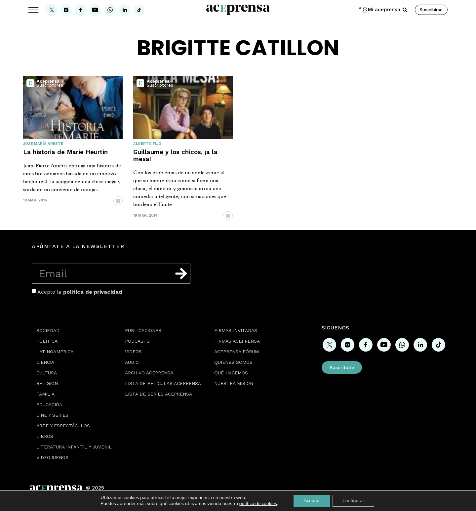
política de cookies (258, 503)
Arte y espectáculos (63, 425)
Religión (47, 383)
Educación (49, 404)
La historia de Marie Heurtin (65, 152)
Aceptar (311, 500)
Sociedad (48, 330)
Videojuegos (52, 457)
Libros (44, 436)
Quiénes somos (233, 362)
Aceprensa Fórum (236, 351)
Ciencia (45, 362)
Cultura (46, 372)
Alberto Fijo (147, 144)
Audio (132, 362)
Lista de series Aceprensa (158, 394)
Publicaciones (143, 330)
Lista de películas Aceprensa (163, 383)
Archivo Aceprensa (149, 372)
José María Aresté (43, 144)
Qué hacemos (231, 372)
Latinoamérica (54, 351)
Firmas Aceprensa (237, 341)
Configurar (353, 500)
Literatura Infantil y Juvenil (74, 446)
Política (47, 341)
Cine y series (52, 415)
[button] (405, 10)
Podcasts (137, 341)
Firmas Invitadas (235, 330)
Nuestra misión (233, 383)
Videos (133, 351)
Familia (45, 394)
